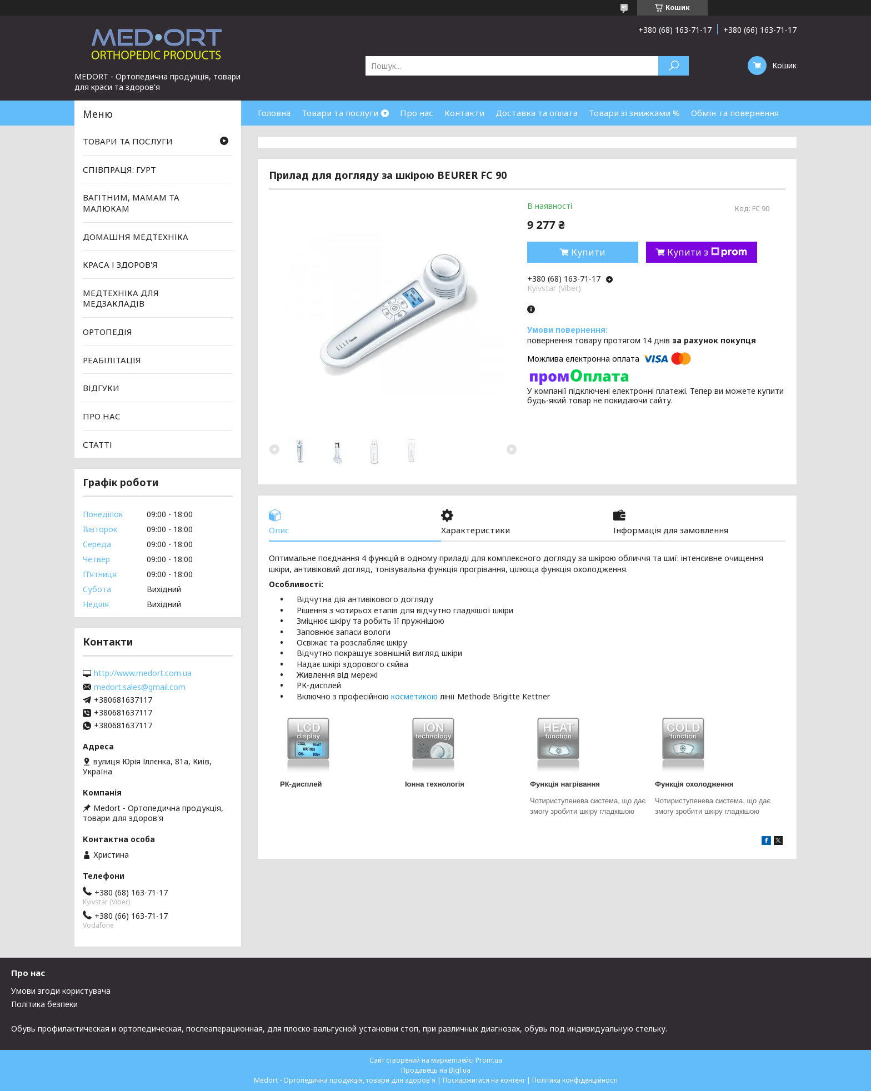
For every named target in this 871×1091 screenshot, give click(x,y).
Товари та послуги (340, 112)
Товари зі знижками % (634, 112)
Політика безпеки (44, 1004)
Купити (588, 252)
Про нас (416, 112)
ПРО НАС (102, 416)
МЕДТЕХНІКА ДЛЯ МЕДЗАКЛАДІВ (121, 298)
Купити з (707, 252)
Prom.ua (488, 1060)
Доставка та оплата (536, 112)
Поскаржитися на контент (484, 1080)
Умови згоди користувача (61, 990)
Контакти (464, 112)
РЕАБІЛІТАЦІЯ (112, 360)
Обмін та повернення (735, 112)
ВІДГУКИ (101, 387)
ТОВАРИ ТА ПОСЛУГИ (128, 141)
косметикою (414, 696)
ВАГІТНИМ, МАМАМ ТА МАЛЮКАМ (131, 203)
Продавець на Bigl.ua (435, 1070)
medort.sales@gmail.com (140, 687)
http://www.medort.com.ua (143, 673)
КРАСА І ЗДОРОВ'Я (120, 264)
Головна (274, 112)
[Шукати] (673, 66)
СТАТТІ (97, 443)
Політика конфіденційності (575, 1080)
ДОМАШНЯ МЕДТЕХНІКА (135, 236)
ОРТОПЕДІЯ (107, 331)
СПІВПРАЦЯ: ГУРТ (119, 169)
